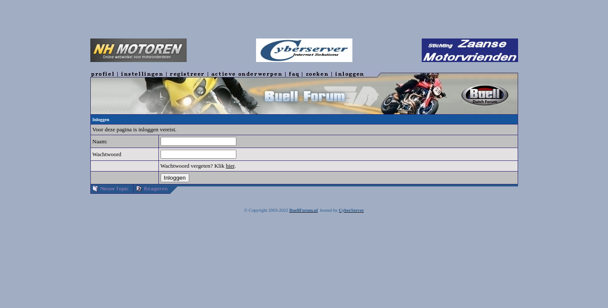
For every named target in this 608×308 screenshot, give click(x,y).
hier (230, 166)
